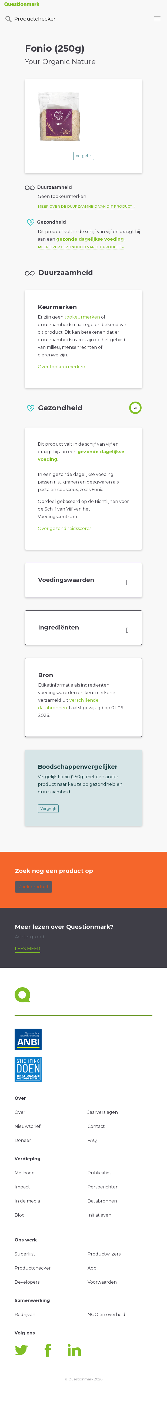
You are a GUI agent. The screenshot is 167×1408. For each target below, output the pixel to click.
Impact (22, 1187)
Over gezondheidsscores (64, 528)
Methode (25, 1172)
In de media (27, 1201)
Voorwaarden (102, 1282)
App (92, 1268)
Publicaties (99, 1172)
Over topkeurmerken (61, 366)
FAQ (92, 1140)
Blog (20, 1215)
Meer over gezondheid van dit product (79, 247)
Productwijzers (104, 1254)
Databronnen (102, 1201)
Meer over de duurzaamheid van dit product (85, 206)
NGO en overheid (106, 1314)
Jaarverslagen (103, 1112)
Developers (27, 1282)
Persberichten (103, 1187)
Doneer (23, 1140)
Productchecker (30, 19)
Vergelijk (84, 155)
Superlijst (25, 1254)
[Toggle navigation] (157, 19)
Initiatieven (99, 1215)
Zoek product (33, 886)
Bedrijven (25, 1314)
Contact (96, 1126)
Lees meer (27, 948)
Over (20, 1112)
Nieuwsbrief (28, 1126)
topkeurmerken (82, 317)
